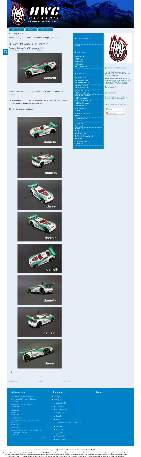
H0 (76, 131)
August (58, 413)
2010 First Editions (81, 103)
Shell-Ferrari (79, 143)
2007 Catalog (79, 64)
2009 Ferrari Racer (81, 83)
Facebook (45, 29)
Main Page (16, 29)
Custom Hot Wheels (23, 50)
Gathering (78, 126)
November (60, 406)
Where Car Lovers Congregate (23, 405)
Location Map (55, 38)
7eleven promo (80, 105)
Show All (43, 437)
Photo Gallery (37, 50)
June (58, 419)
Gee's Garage (16, 428)
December (60, 403)
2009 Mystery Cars (81, 90)
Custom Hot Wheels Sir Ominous (28, 44)
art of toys (15, 410)
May (57, 426)
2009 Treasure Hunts (82, 100)
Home (39, 382)
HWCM (77, 138)
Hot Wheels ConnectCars (83, 136)
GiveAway (78, 128)
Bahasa (77, 45)
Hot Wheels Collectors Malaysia (45, 450)
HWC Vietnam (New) (81, 67)
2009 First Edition (81, 85)
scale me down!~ (17, 418)
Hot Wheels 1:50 (80, 133)
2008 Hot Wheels (80, 80)
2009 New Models (81, 93)
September (60, 409)
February (59, 436)
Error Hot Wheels (80, 118)
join (109, 87)
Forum (31, 29)
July (57, 416)
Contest (77, 110)
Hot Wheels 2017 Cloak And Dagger (23, 399)
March (58, 433)
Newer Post (13, 382)
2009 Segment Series (82, 95)
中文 (76, 42)
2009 (56, 400)
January (59, 439)
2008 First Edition (81, 78)
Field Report (79, 123)
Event (77, 121)
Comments (111, 113)
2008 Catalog (79, 61)
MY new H (14, 412)
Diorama (78, 116)
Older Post (66, 382)
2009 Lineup (79, 59)
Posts (109, 109)
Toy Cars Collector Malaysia (22, 397)
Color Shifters (79, 108)
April (57, 430)
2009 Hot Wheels (80, 88)
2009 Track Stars (80, 98)
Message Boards (80, 56)
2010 (56, 397)
